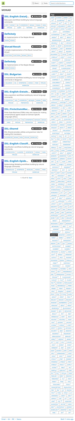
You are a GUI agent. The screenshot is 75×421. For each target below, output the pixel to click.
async (63, 29)
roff (63, 317)
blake (53, 46)
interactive (68, 187)
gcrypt (54, 153)
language (62, 201)
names (61, 238)
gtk (63, 170)
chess (62, 65)
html (53, 178)
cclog (69, 57)
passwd (68, 266)
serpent (61, 339)
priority (69, 288)
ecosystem (68, 119)
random (54, 302)
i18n (65, 178)
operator (68, 254)
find (70, 139)
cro (58, 94)
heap (58, 173)
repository (68, 311)
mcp (58, 218)
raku (69, 297)
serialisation (56, 336)
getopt (70, 159)
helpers (70, 173)
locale (53, 209)
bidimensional (57, 40)
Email (4, 419)
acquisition (9, 100)
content (68, 85)
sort (65, 350)
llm (71, 207)
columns (61, 77)
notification (56, 246)
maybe (7, 40)
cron (64, 94)
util (60, 401)
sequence (55, 334)
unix (70, 396)
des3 (70, 108)
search (61, 328)
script (69, 325)
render (54, 311)
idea (71, 178)
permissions (60, 274)
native (69, 238)
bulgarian (9, 83)
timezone (69, 376)
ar (71, 23)
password (54, 269)
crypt (70, 94)
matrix (70, 215)
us (65, 398)
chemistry (54, 65)
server (69, 339)
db (17, 25)
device (53, 113)
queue (54, 297)
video (70, 404)
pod (53, 283)
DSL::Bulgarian (12, 74)
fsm (23, 120)
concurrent (56, 82)
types (59, 393)
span (71, 350)
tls (63, 379)
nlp (64, 243)
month (69, 235)
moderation (56, 232)
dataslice (54, 102)
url (60, 398)
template (62, 370)
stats (61, 356)
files (58, 139)
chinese (69, 65)
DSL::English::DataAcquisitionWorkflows (27, 91)
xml (71, 410)
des (64, 108)
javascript (63, 195)
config (68, 82)
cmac (62, 74)
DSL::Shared (11, 128)
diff (59, 113)
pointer (59, 283)
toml (62, 381)
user (53, 401)
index (53, 184)
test (53, 373)
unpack (54, 398)
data (6, 25)
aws (64, 34)
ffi (66, 136)
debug (60, 105)
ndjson (53, 243)
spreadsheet (61, 353)
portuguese (68, 283)
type (53, 393)
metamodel (56, 226)
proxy (53, 294)
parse (44, 25)
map (63, 212)
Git (9, 419)
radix (62, 297)
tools (68, 384)
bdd (61, 37)
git (58, 161)
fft (71, 136)
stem (61, 359)
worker (69, 407)
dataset (12, 25)
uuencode (68, 401)
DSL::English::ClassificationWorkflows (26, 143)
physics (70, 274)
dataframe (56, 99)
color (69, 74)
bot (61, 49)
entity (62, 128)
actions (59, 17)
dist (71, 113)
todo (70, 379)
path (70, 269)
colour (53, 77)
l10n (53, 201)
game (63, 150)
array (70, 26)
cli (70, 71)
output (54, 257)
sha (57, 342)
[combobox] (61, 3)
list (66, 207)
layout (53, 204)
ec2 (59, 119)
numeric (68, 249)
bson (54, 51)
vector (63, 404)
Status (19, 419)
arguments (62, 26)
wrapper (64, 410)
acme (53, 17)
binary (68, 40)
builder (69, 51)
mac (64, 209)
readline (54, 305)
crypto (53, 96)
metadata (31, 100)
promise (61, 291)
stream (63, 362)
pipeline (9, 28)
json (54, 198)
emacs (53, 122)
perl (53, 274)
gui (70, 170)
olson (63, 252)
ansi (70, 20)
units (63, 396)
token (54, 381)
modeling (30, 169)
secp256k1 (68, 328)
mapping (69, 212)
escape (55, 130)
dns (52, 116)
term (70, 370)
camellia (54, 57)
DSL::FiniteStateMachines (19, 109)
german (62, 159)
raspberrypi (63, 302)
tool (70, 381)
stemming (54, 362)
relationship (67, 308)
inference (61, 184)
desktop (55, 111)
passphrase (56, 266)
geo (71, 156)
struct (62, 365)
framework (67, 144)
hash (53, 173)
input (53, 187)
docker (64, 116)
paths (53, 271)
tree (52, 390)
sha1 (63, 342)
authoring (67, 32)
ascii (57, 29)
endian (62, 125)
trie (58, 390)
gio (52, 161)
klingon (69, 198)
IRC (13, 419)
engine (69, 125)
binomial (54, 43)
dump (53, 119)
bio (62, 43)
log (59, 209)
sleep (53, 350)
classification (10, 152)
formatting (67, 142)
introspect (55, 192)
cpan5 (69, 91)
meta (62, 223)
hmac (70, 175)
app (65, 23)
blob (60, 46)
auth (55, 32)
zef (62, 413)
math (63, 215)
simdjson (54, 348)
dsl (15, 83)
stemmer (69, 359)
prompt (69, 291)
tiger (71, 373)
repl (60, 311)
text (58, 373)
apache (54, 23)
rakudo (61, 300)
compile (70, 77)
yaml (54, 413)
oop (53, 254)
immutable (61, 181)
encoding (54, 125)
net (59, 243)
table (63, 367)
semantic (69, 331)
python (64, 294)
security (54, 331)
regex (70, 305)
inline (69, 184)
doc (58, 116)
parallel (69, 260)
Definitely (10, 33)
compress (56, 80)
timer (61, 376)
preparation (25, 103)
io (62, 192)
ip (66, 192)
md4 (63, 218)
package (69, 257)
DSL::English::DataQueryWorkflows (24, 16)
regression (56, 308)
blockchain (68, 46)
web (53, 407)
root (70, 317)
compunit (67, 80)
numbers (56, 249)
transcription (56, 387)
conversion (56, 88)
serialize (68, 336)
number (68, 246)
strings (54, 365)
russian (60, 322)
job (70, 195)
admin (65, 17)
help (64, 173)
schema (54, 325)
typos (66, 393)
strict (70, 362)
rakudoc (69, 300)
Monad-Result (12, 46)
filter (64, 139)
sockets (59, 350)
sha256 (69, 342)
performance (67, 271)
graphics (55, 170)
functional (17, 55)
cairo (70, 54)
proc (53, 291)
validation (55, 404)
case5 (62, 57)
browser (69, 49)
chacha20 (67, 60)
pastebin (63, 269)
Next (30, 178)
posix (53, 286)
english (54, 128)
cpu (52, 94)
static (54, 356)
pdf (59, 271)
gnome (54, 164)
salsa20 (69, 322)
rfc (62, 314)
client (54, 74)
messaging (54, 223)
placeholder (66, 277)
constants (56, 85)
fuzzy (58, 150)
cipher (54, 68)
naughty (55, 240)
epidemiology (10, 169)
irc (70, 192)
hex (52, 175)
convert (68, 88)
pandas (38, 25)
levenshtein (68, 204)
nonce (70, 243)
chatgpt (69, 63)
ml (70, 226)
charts (61, 63)
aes (71, 17)
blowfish (54, 49)
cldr (64, 71)
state (70, 353)
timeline (54, 376)
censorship (56, 60)
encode (69, 122)
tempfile (54, 370)
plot (62, 280)
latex (70, 201)
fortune (55, 144)
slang (69, 348)
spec (53, 353)
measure (70, 218)
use (70, 398)
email (61, 122)
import (70, 181)
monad (32, 25)
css (59, 96)
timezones (55, 379)
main (53, 212)
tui (63, 390)
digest (64, 113)
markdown (55, 215)
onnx (70, 252)
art (52, 29)
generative (63, 156)
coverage (62, 91)
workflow (41, 28)
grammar (67, 167)
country (54, 91)
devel (69, 111)
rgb (69, 314)
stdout (54, 359)
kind (61, 198)
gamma (70, 150)
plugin (69, 280)
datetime (63, 102)
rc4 (70, 302)
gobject (62, 164)
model (67, 229)
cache (64, 54)
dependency (55, 108)
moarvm (56, 229)
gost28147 (56, 167)
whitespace (61, 407)
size (62, 348)
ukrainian (54, 396)
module (68, 232)
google (69, 164)
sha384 (61, 345)
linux (61, 207)
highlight (61, 175)
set (52, 342)
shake (69, 345)
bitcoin (69, 43)
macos (70, 209)
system (55, 367)
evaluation (67, 130)
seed (61, 331)
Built (67, 419)
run (53, 322)
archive (54, 26)
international (56, 190)
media (55, 221)
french (54, 147)
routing (62, 319)
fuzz (52, 150)
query (19, 28)
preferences (61, 286)
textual (64, 373)
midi (64, 226)
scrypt (53, 328)
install (60, 187)
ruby (70, 319)
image (53, 181)
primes (53, 288)
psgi (58, 294)
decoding (68, 105)
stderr (69, 356)
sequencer (67, 334)
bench (69, 37)
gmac (70, 161)
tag (70, 367)
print (61, 288)
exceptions (8, 55)
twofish (69, 390)
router (54, 319)
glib (64, 161)
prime (70, 286)
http (59, 178)
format (55, 142)
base (70, 34)
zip (69, 413)
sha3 (53, 345)
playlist (54, 280)
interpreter (24, 25)
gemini (69, 153)
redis (63, 305)
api (60, 23)
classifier (20, 152)
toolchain (56, 384)
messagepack (66, 221)
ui (71, 393)
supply (69, 365)
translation (68, 387)
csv (64, 96)
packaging (54, 260)
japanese (54, 195)
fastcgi (54, 136)
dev (62, 111)
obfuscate (54, 252)
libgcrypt (54, 207)
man (58, 212)
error (69, 128)
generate (54, 156)
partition (67, 263)
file (53, 139)
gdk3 (62, 153)
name (54, 238)
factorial (67, 133)
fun (60, 147)
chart (53, 63)
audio (70, 29)
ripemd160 (55, 317)
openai (60, 254)
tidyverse (29, 28)
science (62, 325)
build (61, 51)
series (53, 339)
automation (55, 34)
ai (53, 20)
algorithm (61, 20)
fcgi (60, 136)
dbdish (53, 105)
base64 (54, 37)
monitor (62, 235)
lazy (60, 204)
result (30, 55)
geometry (54, 159)
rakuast (54, 300)
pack (61, 257)
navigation (67, 240)
